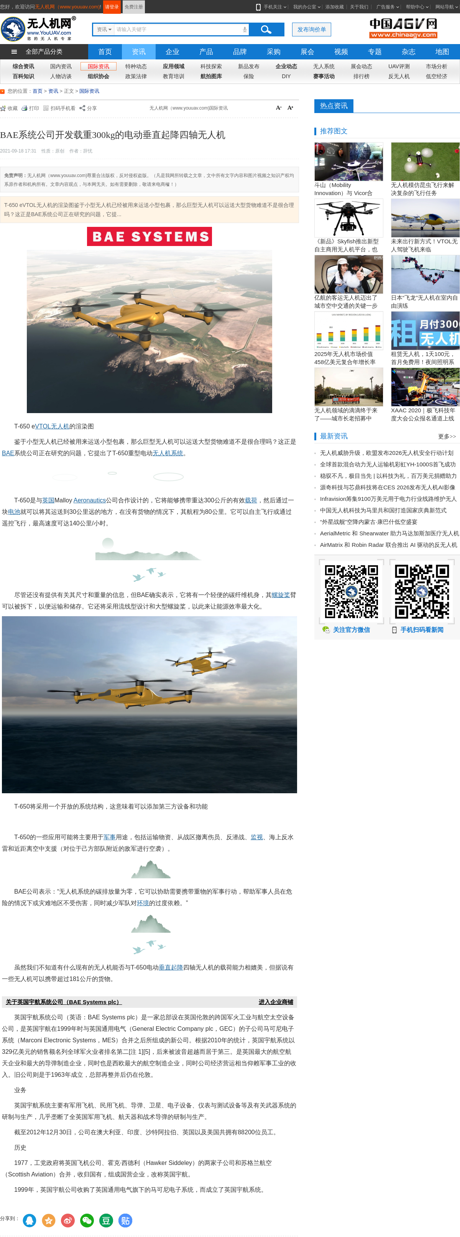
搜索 (266, 29)
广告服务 (385, 7)
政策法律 (136, 76)
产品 (206, 52)
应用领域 (173, 66)
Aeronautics (90, 500)
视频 (341, 52)
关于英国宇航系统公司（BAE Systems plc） (64, 1002)
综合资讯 (23, 66)
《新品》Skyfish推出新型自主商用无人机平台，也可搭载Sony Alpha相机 (346, 249)
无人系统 (324, 66)
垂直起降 (171, 967)
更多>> (447, 436)
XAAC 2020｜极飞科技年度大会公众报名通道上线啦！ (423, 418)
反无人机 (399, 76)
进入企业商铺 (276, 1002)
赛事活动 (324, 76)
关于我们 (359, 7)
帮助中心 (415, 7)
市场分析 (436, 66)
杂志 (409, 52)
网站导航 (444, 7)
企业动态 (286, 66)
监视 (257, 837)
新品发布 (249, 66)
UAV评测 (399, 66)
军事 (110, 837)
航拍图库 (211, 76)
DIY (286, 76)
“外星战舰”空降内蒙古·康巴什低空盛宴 (368, 521)
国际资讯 (98, 66)
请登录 (112, 7)
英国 (48, 500)
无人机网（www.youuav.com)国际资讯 (189, 108)
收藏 (13, 108)
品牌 (240, 52)
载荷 (251, 500)
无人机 (60, 426)
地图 (442, 52)
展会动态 (361, 66)
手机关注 (271, 7)
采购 (274, 52)
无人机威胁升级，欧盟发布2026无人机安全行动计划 (386, 453)
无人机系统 (168, 453)
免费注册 (134, 7)
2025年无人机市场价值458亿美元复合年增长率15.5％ (345, 362)
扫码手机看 (63, 108)
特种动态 (136, 66)
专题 (375, 52)
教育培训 (173, 76)
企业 (172, 52)
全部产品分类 (44, 51)
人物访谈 (61, 76)
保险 (248, 76)
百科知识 (23, 76)
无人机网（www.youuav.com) (67, 7)
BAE (8, 453)
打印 (34, 108)
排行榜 (361, 76)
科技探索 (211, 66)
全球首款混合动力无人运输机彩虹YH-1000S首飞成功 (388, 464)
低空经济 (436, 76)
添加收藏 (334, 7)
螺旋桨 (281, 595)
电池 (14, 512)
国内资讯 (61, 66)
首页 (105, 52)
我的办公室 (304, 7)
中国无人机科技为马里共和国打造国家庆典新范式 (383, 510)
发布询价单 (311, 29)
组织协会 (98, 76)
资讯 (139, 52)
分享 (92, 108)
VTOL (43, 426)
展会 (307, 52)
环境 (143, 903)
